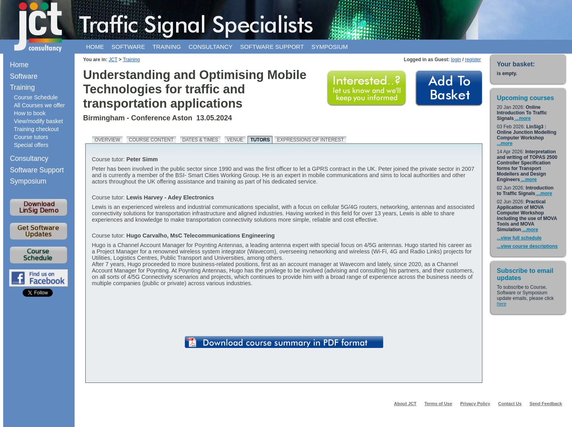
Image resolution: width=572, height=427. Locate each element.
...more (522, 118)
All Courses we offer (39, 105)
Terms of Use (438, 403)
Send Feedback (546, 403)
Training (166, 46)
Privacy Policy (475, 403)
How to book (30, 113)
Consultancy (210, 46)
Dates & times (200, 140)
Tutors (260, 140)
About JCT (405, 403)
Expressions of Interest (310, 140)
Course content (151, 140)
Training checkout (36, 129)
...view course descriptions (527, 246)
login (456, 59)
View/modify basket (38, 121)
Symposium (329, 46)
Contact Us (510, 403)
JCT (113, 59)
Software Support (37, 170)
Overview (107, 140)
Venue (235, 140)
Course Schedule (36, 97)
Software (128, 46)
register (473, 59)
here (502, 304)
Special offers (31, 145)
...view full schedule (519, 238)
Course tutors (31, 137)
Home (95, 46)
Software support (272, 46)
